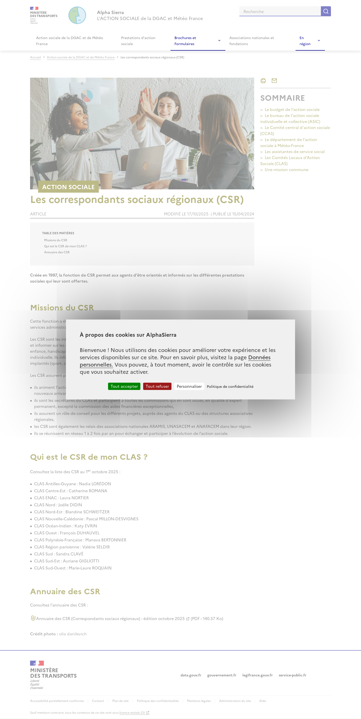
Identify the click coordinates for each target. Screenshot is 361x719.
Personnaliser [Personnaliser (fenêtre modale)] (189, 386)
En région (305, 40)
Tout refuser (157, 386)
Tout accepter (124, 386)
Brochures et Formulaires (185, 40)
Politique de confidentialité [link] (230, 386)
